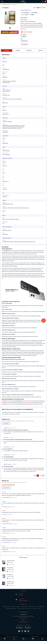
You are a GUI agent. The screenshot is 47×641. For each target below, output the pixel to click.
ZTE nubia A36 (10, 574)
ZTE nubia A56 (10, 567)
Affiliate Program (6, 606)
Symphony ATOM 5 (11, 560)
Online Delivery (24, 606)
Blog (30, 608)
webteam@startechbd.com (23, 621)
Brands (39, 608)
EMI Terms (13, 606)
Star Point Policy (20, 608)
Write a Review (6, 487)
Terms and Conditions (40, 606)
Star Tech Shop (28, 402)
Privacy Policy (31, 606)
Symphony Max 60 (10, 581)
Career (26, 608)
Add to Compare (41, 7)
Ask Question (6, 423)
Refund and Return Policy (11, 608)
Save (35, 7)
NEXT (43, 475)
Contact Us (34, 608)
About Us (18, 606)
